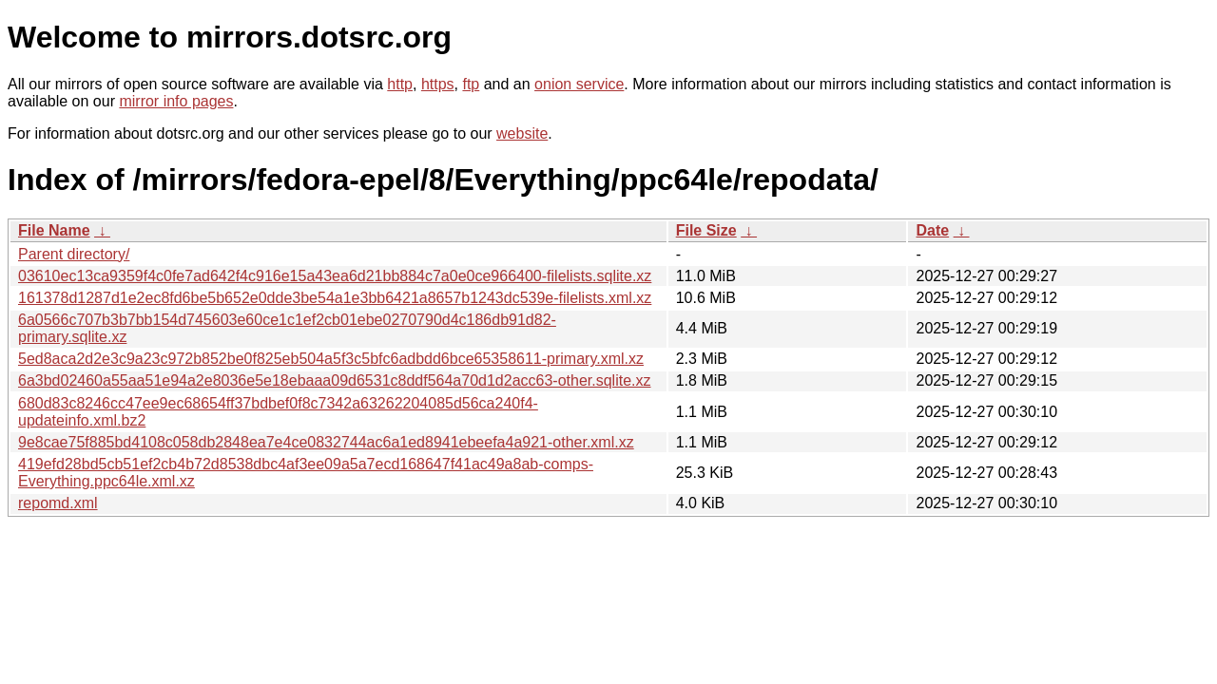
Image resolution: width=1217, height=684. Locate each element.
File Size (706, 230)
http (400, 84)
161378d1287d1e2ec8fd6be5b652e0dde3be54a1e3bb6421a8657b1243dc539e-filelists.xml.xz (334, 298)
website (522, 133)
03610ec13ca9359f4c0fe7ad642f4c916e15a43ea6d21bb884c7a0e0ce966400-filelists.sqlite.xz (334, 276)
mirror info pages (176, 101)
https (437, 84)
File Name (54, 230)
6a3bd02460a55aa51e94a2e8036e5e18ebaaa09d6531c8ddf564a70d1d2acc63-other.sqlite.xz (334, 380)
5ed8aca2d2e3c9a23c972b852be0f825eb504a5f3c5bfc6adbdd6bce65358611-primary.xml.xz (331, 359)
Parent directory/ (73, 254)
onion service (579, 84)
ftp (470, 84)
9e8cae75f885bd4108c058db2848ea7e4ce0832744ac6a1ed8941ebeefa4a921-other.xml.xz (326, 442)
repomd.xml (58, 503)
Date (932, 230)
